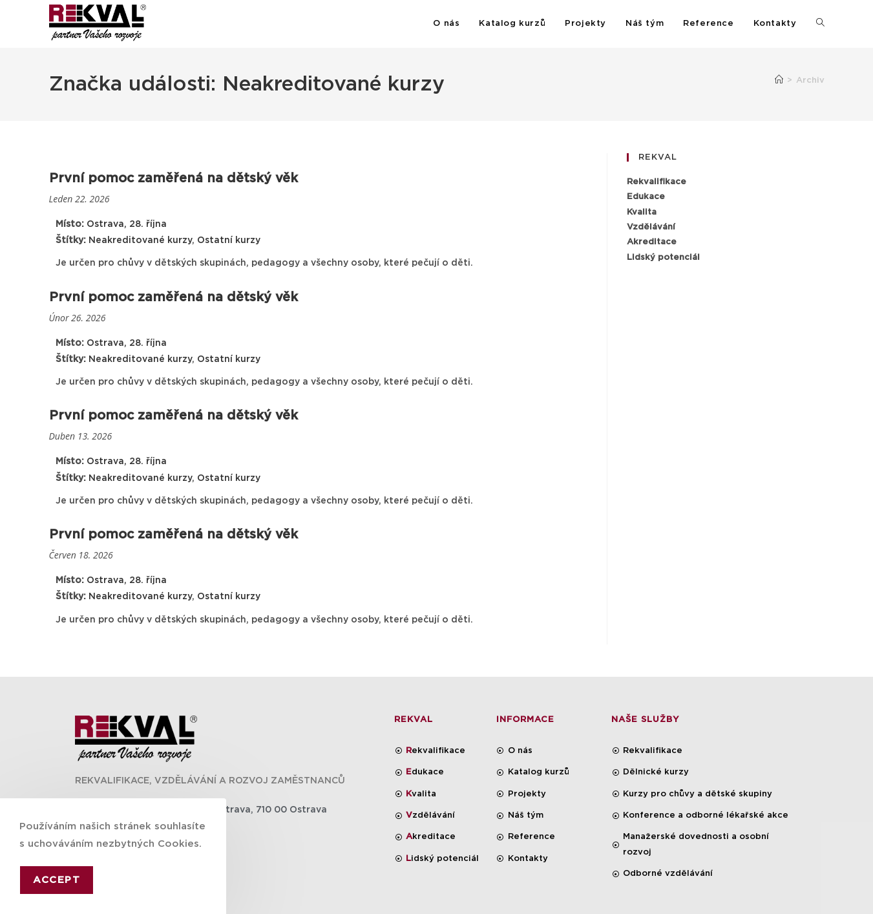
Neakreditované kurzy (140, 240)
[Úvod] (779, 80)
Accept (56, 880)
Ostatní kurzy (228, 240)
